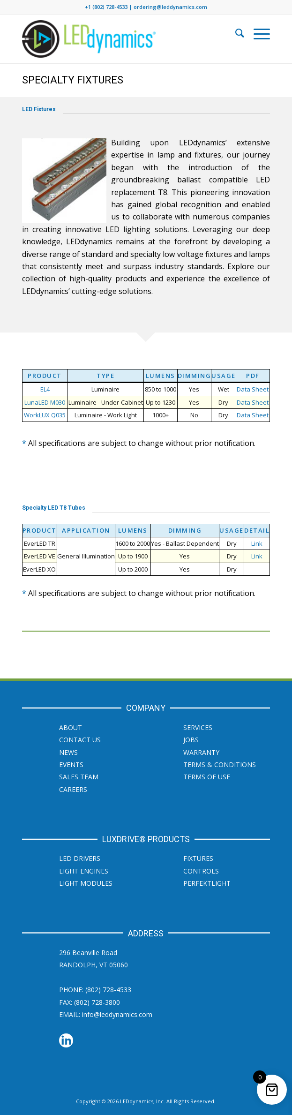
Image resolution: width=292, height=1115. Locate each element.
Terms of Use (206, 776)
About (70, 727)
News (68, 752)
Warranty (201, 752)
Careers (73, 789)
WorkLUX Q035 (45, 415)
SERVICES (197, 727)
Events (71, 764)
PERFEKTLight (207, 883)
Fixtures (198, 858)
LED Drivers (79, 858)
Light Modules (85, 883)
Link (256, 543)
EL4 (45, 389)
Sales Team (78, 776)
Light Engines (83, 870)
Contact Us (80, 739)
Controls (201, 870)
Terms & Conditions (219, 764)
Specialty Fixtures (72, 80)
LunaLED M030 (44, 402)
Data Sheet (253, 389)
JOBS (191, 739)
